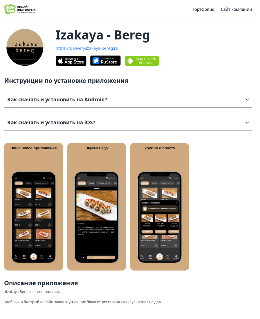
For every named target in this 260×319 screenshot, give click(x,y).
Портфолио (203, 9)
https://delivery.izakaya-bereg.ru (87, 48)
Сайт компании (236, 9)
